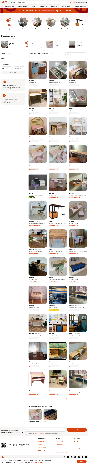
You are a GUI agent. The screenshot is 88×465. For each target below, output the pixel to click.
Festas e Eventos (66, 6)
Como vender (77, 444)
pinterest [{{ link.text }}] (79, 457)
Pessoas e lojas (42, 447)
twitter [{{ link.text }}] (82, 457)
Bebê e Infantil (43, 6)
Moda (33, 6)
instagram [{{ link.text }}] (64, 457)
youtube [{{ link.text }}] (86, 457)
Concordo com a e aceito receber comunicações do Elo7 (44, 433)
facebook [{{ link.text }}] (72, 457)
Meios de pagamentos (79, 441)
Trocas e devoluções (61, 449)
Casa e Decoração (22, 6)
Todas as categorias (9, 6)
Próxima (64, 399)
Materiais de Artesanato (81, 6)
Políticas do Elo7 (42, 450)
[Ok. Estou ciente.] (82, 461)
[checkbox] (26, 433)
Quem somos (41, 441)
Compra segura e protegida (60, 445)
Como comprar (59, 441)
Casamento (54, 6)
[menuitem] (7, 6)
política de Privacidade (37, 462)
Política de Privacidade (40, 433)
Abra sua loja (77, 448)
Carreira (40, 444)
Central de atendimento (62, 452)
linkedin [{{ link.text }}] (75, 457)
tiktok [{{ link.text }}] (68, 457)
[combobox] (14, 2)
